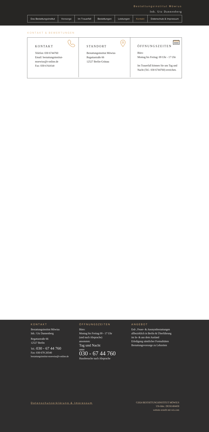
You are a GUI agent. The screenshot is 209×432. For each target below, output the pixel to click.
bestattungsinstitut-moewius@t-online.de (50, 356)
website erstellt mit (162, 410)
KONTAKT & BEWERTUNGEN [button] (51, 32)
